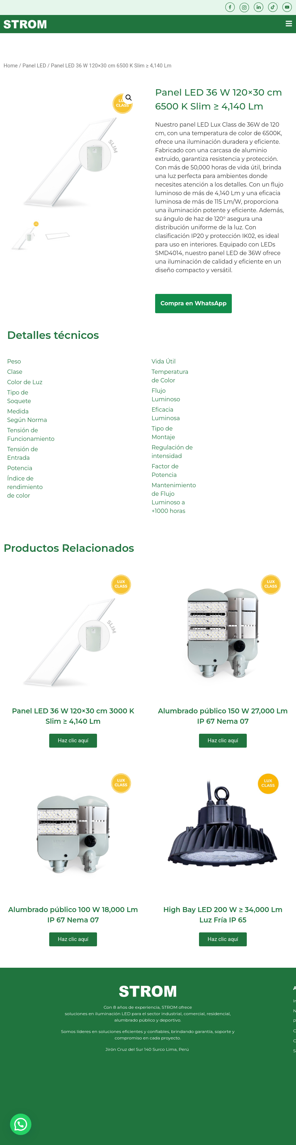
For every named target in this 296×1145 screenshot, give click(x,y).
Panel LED (34, 65)
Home (11, 65)
